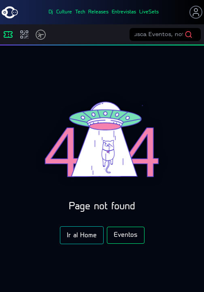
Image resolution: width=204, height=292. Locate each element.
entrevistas (124, 12)
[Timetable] (41, 35)
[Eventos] (8, 34)
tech (80, 12)
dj (51, 12)
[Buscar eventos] (159, 34)
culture (64, 12)
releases (98, 12)
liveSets (149, 12)
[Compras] (24, 34)
